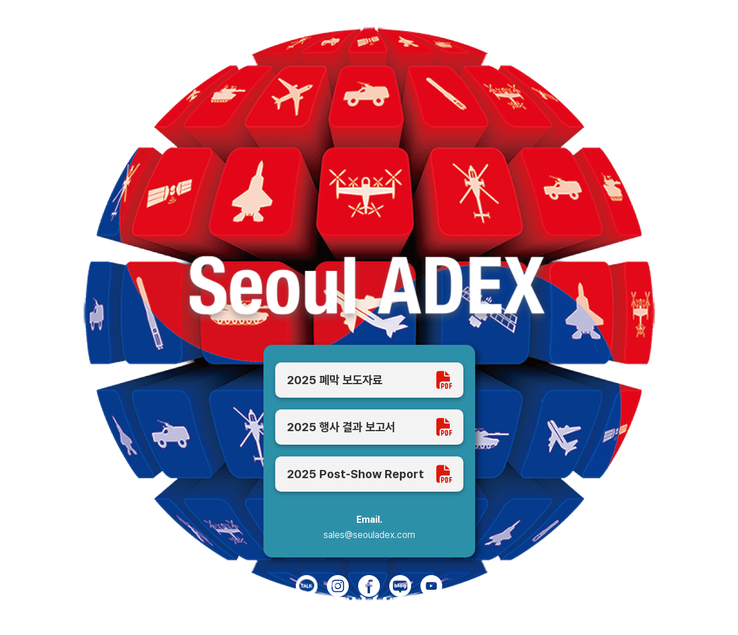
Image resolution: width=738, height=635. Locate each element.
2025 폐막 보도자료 (369, 380)
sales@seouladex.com (369, 535)
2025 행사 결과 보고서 (369, 427)
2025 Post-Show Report (369, 474)
